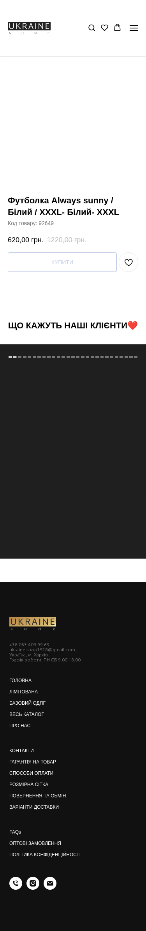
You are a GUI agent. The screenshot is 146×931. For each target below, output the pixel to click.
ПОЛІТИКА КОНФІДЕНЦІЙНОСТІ (45, 854)
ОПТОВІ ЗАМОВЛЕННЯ (35, 843)
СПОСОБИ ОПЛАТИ (31, 773)
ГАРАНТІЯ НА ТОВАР (32, 762)
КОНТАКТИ (21, 750)
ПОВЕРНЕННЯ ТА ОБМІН (37, 796)
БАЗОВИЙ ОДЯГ (27, 703)
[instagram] (32, 887)
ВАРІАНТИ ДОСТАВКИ (34, 807)
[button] (91, 27)
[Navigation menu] (134, 28)
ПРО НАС (19, 725)
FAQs (15, 832)
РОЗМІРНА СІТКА (28, 784)
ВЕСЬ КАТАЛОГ (26, 714)
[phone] (15, 887)
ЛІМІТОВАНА (23, 692)
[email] (50, 887)
